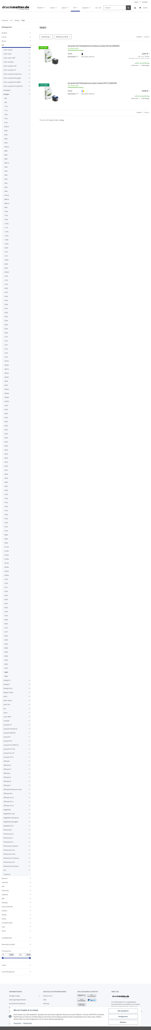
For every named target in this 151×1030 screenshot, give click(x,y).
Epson (4, 41)
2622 (6, 316)
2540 (6, 296)
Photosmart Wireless (11, 866)
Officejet (6, 761)
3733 (6, 506)
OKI (3, 886)
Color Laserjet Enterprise (12, 74)
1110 (6, 228)
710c (6, 106)
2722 (6, 349)
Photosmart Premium (11, 858)
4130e (6, 559)
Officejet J (6, 773)
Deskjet (6, 94)
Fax (4, 709)
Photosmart (7, 830)
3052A (6, 389)
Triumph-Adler (7, 923)
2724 (6, 357)
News (136, 2)
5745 (6, 616)
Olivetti (4, 911)
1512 (6, 256)
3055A (6, 397)
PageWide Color (9, 814)
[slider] (2, 958)
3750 (6, 519)
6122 (6, 628)
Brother (4, 33)
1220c (6, 244)
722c (6, 118)
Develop (5, 903)
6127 (6, 632)
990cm (6, 203)
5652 (6, 603)
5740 (6, 612)
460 (5, 102)
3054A (6, 393)
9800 (6, 676)
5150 (6, 583)
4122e (6, 555)
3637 (6, 470)
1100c (6, 224)
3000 (6, 381)
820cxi (6, 127)
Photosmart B (8, 834)
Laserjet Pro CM (9, 749)
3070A (6, 401)
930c (6, 167)
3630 (6, 446)
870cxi (6, 147)
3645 (6, 482)
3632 (6, 450)
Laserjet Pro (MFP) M (10, 745)
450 (5, 98)
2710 (6, 337)
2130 (6, 276)
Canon (4, 37)
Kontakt (145, 2)
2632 (6, 325)
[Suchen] (114, 7)
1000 (6, 211)
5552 (6, 595)
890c (6, 159)
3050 (6, 385)
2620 (6, 312)
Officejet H (7, 769)
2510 (6, 292)
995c (6, 207)
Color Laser (7, 54)
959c (6, 187)
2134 (6, 284)
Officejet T (7, 785)
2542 (6, 300)
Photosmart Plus (9, 854)
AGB (44, 1000)
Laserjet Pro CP (8, 753)
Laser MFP (7, 717)
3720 (6, 494)
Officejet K (7, 777)
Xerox (4, 931)
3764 (6, 531)
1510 (6, 252)
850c (6, 139)
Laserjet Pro (7, 741)
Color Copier (8, 50)
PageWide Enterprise (11, 818)
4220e (6, 567)
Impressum (17, 1023)
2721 (6, 345)
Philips (4, 915)
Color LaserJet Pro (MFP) (12, 82)
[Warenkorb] (143, 7)
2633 (6, 329)
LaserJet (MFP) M (9, 733)
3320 (6, 405)
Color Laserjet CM (9, 66)
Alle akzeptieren (123, 1011)
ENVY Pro (6, 704)
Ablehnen (123, 1022)
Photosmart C (8, 838)
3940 (6, 543)
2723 (6, 353)
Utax (3, 927)
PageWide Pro (8, 826)
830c (6, 131)
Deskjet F (6, 684)
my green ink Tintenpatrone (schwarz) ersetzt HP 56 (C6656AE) (94, 46)
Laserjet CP (7, 725)
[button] (135, 7)
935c (6, 175)
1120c (6, 232)
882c (6, 155)
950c (6, 179)
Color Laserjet (8, 62)
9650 (6, 664)
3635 (6, 462)
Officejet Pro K (8, 797)
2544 (6, 304)
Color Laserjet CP (9, 70)
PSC (4, 870)
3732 (6, 502)
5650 (6, 599)
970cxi (6, 195)
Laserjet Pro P (8, 757)
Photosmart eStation (10, 846)
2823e (6, 377)
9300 (6, 660)
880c (6, 151)
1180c (6, 240)
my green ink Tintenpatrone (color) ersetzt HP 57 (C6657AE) (92, 83)
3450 (6, 422)
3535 (6, 434)
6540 (6, 640)
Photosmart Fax (9, 850)
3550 (6, 438)
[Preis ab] (5, 954)
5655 (6, 607)
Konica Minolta (7, 907)
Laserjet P (7, 737)
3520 (6, 426)
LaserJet (6, 721)
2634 (6, 333)
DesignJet (6, 90)
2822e (6, 373)
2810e (6, 361)
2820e (6, 365)
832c (6, 135)
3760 (6, 523)
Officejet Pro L (8, 801)
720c (6, 114)
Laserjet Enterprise (10, 729)
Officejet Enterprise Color (12, 789)
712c (6, 110)
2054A (6, 272)
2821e (6, 369)
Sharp (4, 919)
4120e (6, 551)
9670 (6, 668)
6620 (6, 644)
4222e (6, 571)
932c (6, 171)
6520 (6, 636)
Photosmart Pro (9, 862)
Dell (3, 898)
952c (6, 183)
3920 (6, 539)
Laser (5, 713)
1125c (6, 236)
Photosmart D (8, 842)
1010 (6, 215)
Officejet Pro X (8, 806)
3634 (6, 458)
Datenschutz (47, 996)
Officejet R (7, 781)
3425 (6, 418)
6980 (6, 656)
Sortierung (45, 37)
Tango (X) (6, 874)
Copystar (5, 894)
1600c (6, 260)
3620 (6, 442)
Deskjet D (6, 680)
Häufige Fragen (14, 996)
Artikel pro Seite (62, 37)
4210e (6, 563)
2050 (6, 268)
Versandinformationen (17, 1003)
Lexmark (5, 882)
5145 (6, 579)
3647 (6, 486)
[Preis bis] (22, 954)
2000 (6, 264)
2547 (6, 308)
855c (6, 143)
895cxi (6, 163)
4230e (6, 575)
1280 (6, 248)
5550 (6, 591)
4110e (6, 547)
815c (6, 122)
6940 (6, 652)
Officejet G (7, 765)
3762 (6, 527)
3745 (6, 515)
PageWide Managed (10, 822)
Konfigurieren (123, 1016)
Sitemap (46, 1003)
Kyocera (5, 878)
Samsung (5, 890)
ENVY (5, 696)
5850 (6, 620)
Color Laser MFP (9, 58)
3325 (6, 409)
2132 (6, 280)
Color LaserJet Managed (12, 78)
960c (6, 191)
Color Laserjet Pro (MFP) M (13, 86)
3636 (6, 466)
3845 (6, 535)
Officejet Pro (7, 793)
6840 (6, 648)
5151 (6, 587)
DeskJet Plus (7, 688)
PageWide (7, 810)
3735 (6, 510)
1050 (6, 219)
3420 (6, 413)
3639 (6, 478)
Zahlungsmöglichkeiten (17, 1000)
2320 (6, 288)
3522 (6, 430)
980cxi (6, 199)
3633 (6, 454)
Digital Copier (8, 692)
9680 (6, 672)
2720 (6, 341)
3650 (6, 490)
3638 (6, 474)
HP (3, 45)
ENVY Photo (7, 700)
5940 (6, 624)
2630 (6, 321)
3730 (6, 498)
